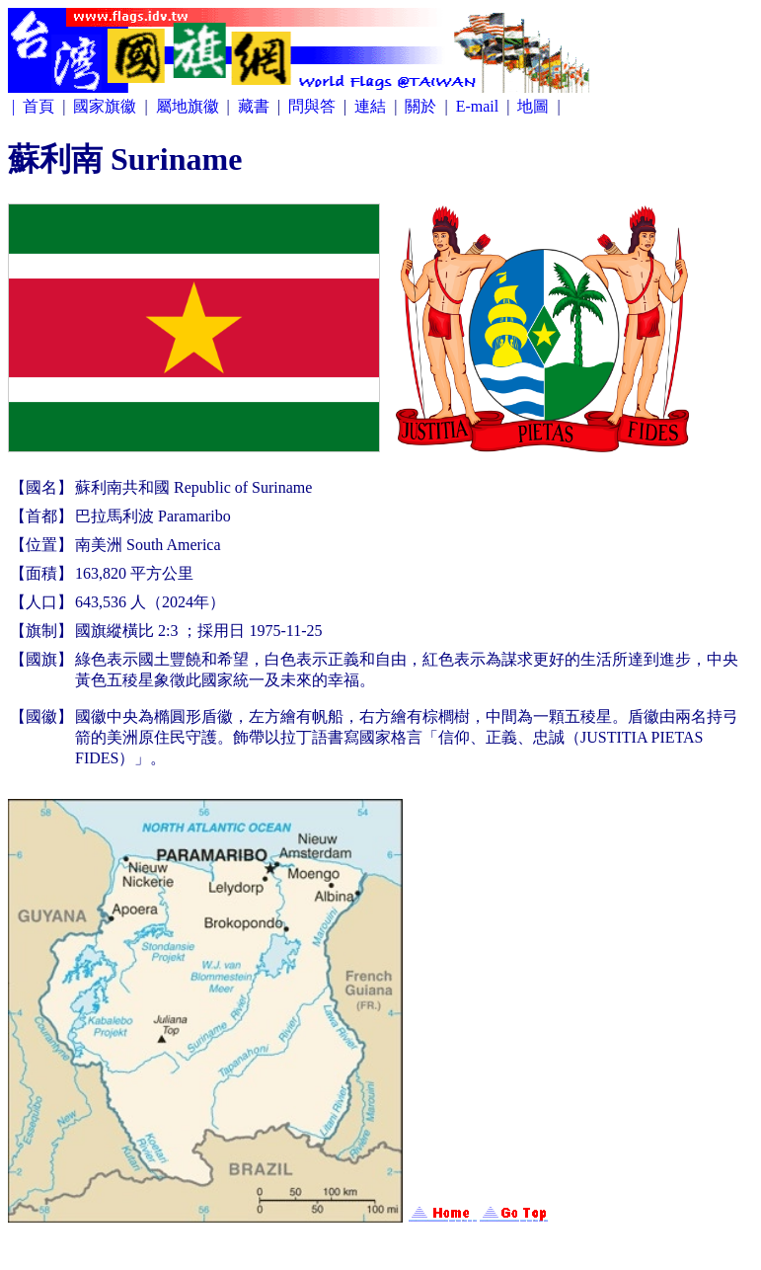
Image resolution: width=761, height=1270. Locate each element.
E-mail (479, 106)
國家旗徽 (106, 106)
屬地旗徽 (189, 106)
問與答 (313, 106)
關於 (422, 106)
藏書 (255, 106)
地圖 (535, 106)
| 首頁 (35, 106)
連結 (372, 106)
